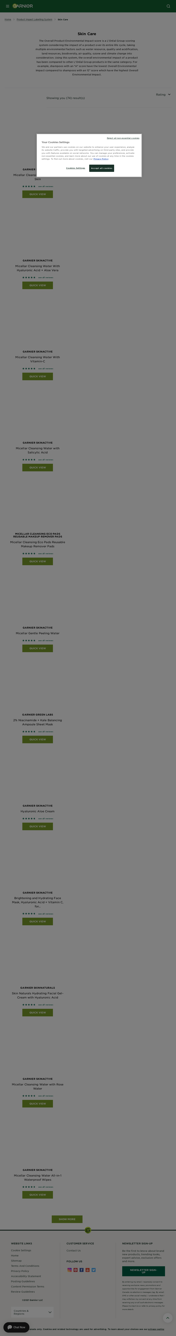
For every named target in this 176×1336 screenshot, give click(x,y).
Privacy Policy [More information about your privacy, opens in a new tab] (101, 159)
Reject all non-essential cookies (123, 138)
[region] (89, 155)
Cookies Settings (75, 168)
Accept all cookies (101, 168)
